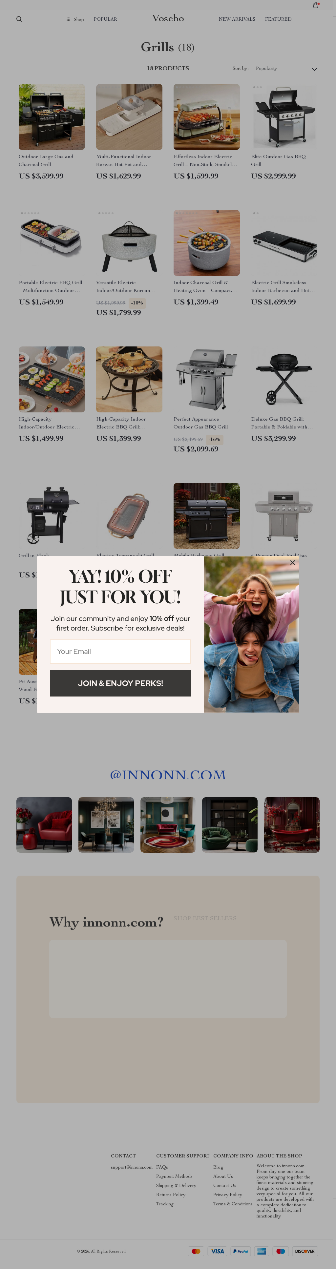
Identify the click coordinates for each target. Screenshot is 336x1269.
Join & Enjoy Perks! (120, 683)
